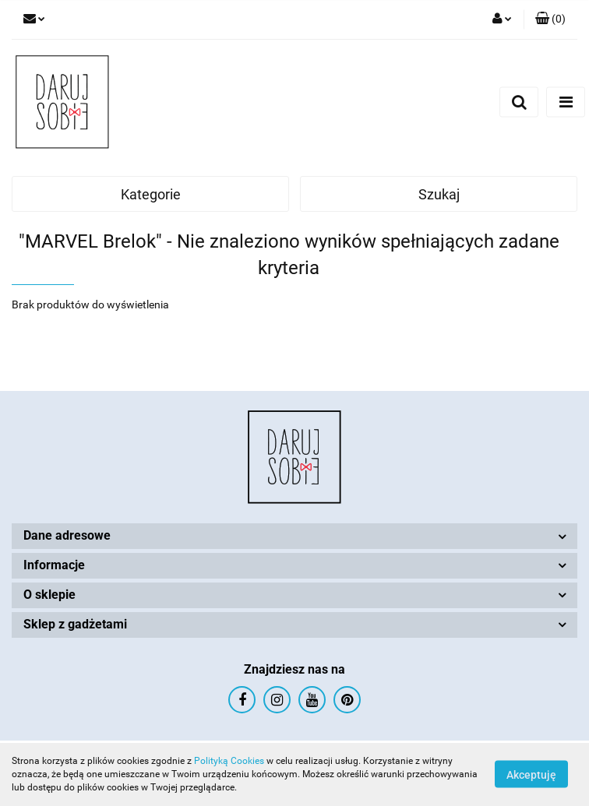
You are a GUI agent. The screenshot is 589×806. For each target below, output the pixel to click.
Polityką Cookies (229, 760)
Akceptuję (531, 775)
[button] (550, 19)
